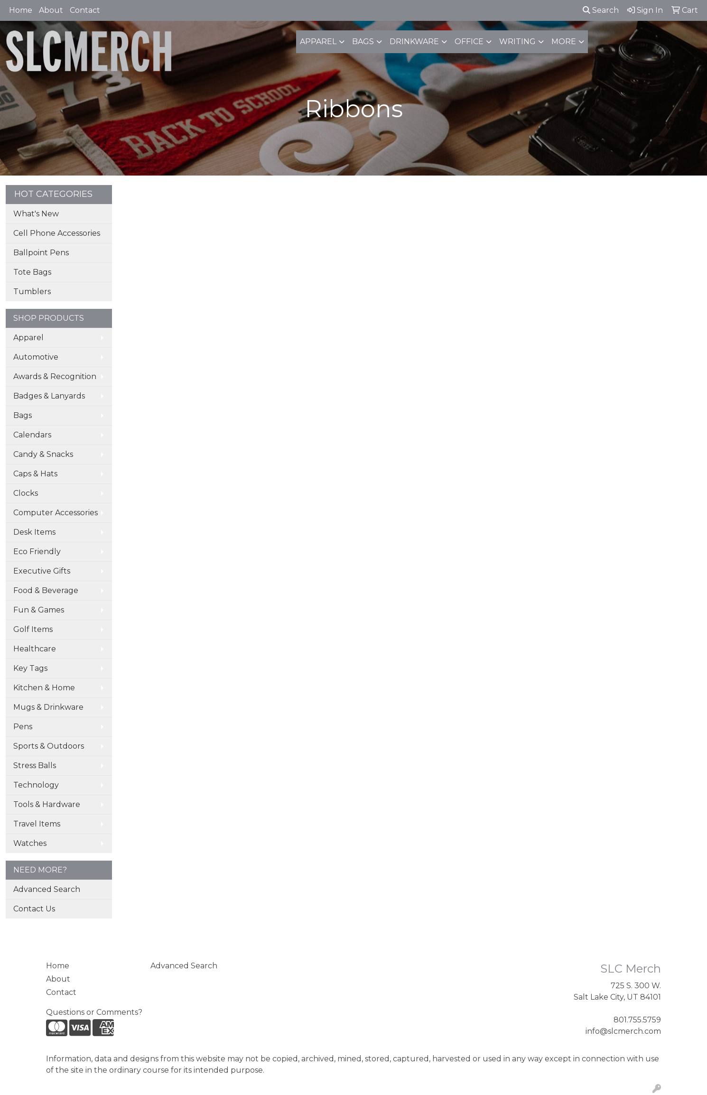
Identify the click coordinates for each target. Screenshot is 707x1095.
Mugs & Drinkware (48, 707)
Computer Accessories (55, 512)
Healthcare (34, 648)
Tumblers (32, 291)
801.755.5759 (637, 1019)
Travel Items (36, 823)
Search (601, 10)
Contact (85, 10)
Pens (22, 726)
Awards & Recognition (54, 376)
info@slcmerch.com (623, 1031)
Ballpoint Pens (41, 252)
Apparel (318, 41)
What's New (36, 213)
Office (469, 41)
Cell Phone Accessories (56, 233)
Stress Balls (34, 765)
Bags (363, 41)
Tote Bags (32, 272)
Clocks (25, 493)
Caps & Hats (35, 473)
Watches (30, 843)
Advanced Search (46, 889)
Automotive (35, 357)
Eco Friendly (37, 551)
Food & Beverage (45, 590)
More (563, 41)
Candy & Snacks (43, 454)
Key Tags (30, 668)
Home (20, 10)
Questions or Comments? (94, 1012)
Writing (517, 41)
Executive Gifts (41, 570)
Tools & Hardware (46, 804)
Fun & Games (38, 609)
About (51, 10)
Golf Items (33, 629)
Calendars (32, 434)
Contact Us (34, 908)
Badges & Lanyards (49, 395)
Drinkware (414, 41)
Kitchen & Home (44, 687)
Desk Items (34, 532)
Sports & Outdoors (48, 746)
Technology (36, 784)
